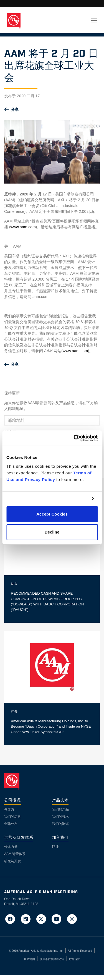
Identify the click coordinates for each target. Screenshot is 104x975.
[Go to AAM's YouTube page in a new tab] (58, 918)
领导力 (9, 809)
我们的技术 (60, 817)
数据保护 (74, 959)
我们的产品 (60, 809)
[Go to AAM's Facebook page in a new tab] (12, 918)
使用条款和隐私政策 (52, 959)
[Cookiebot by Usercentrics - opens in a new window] (74, 438)
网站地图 (29, 959)
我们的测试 (60, 824)
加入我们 (60, 837)
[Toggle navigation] (94, 20)
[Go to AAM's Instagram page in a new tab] (72, 918)
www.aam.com (23, 227)
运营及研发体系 (18, 837)
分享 (15, 109)
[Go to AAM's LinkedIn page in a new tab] (27, 918)
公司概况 (12, 800)
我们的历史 (12, 817)
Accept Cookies (52, 514)
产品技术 (60, 800)
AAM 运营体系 (15, 854)
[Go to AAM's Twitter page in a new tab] (42, 918)
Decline (52, 532)
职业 (55, 847)
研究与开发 (12, 861)
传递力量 (10, 847)
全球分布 (10, 824)
